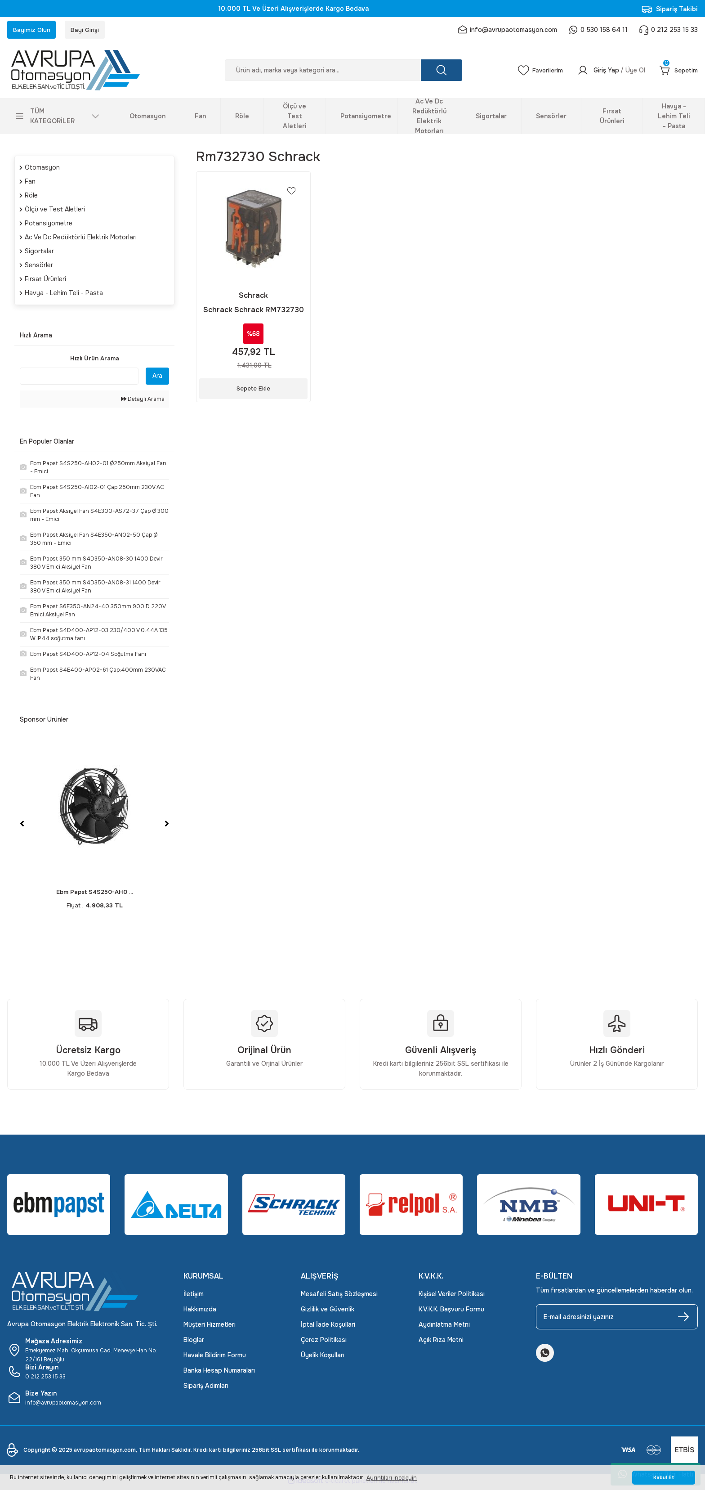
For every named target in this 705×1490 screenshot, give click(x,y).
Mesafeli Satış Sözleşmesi (339, 1297)
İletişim (193, 1297)
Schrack (253, 297)
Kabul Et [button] (663, 1478)
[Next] (167, 826)
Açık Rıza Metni (441, 1342)
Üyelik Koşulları (322, 1358)
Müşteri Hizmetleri (209, 1327)
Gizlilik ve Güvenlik (327, 1312)
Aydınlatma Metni (444, 1327)
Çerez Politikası (324, 1342)
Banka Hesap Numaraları (219, 1373)
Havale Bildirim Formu (214, 1358)
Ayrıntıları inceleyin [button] (391, 1477)
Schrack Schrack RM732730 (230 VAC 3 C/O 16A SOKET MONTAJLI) (253, 312)
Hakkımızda (199, 1312)
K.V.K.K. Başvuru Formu (451, 1312)
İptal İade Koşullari (328, 1327)
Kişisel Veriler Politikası (452, 1297)
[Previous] (22, 826)
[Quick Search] (79, 378)
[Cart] (677, 73)
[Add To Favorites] (290, 194)
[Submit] (683, 1319)
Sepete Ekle (253, 390)
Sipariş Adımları (205, 1388)
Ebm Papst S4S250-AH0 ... (94, 894)
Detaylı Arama (143, 401)
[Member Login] (608, 73)
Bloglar (193, 1342)
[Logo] (88, 73)
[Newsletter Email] (617, 1319)
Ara (157, 378)
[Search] (340, 73)
